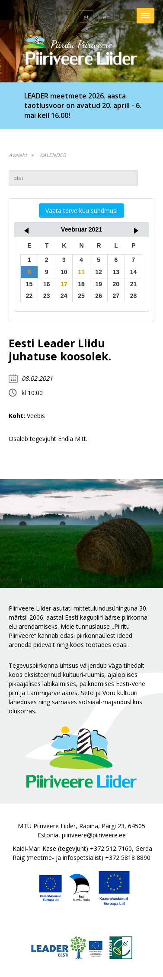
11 (81, 271)
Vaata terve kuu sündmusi (81, 210)
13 (115, 271)
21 (133, 284)
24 (64, 295)
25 (81, 295)
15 (29, 284)
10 (64, 271)
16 (46, 284)
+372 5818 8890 (127, 857)
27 (115, 295)
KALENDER (53, 155)
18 (81, 284)
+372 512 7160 (111, 848)
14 (133, 271)
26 (98, 295)
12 (98, 271)
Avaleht (18, 155)
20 (115, 284)
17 (64, 284)
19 (98, 284)
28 (133, 295)
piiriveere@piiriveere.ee (94, 835)
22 (29, 295)
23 (46, 295)
